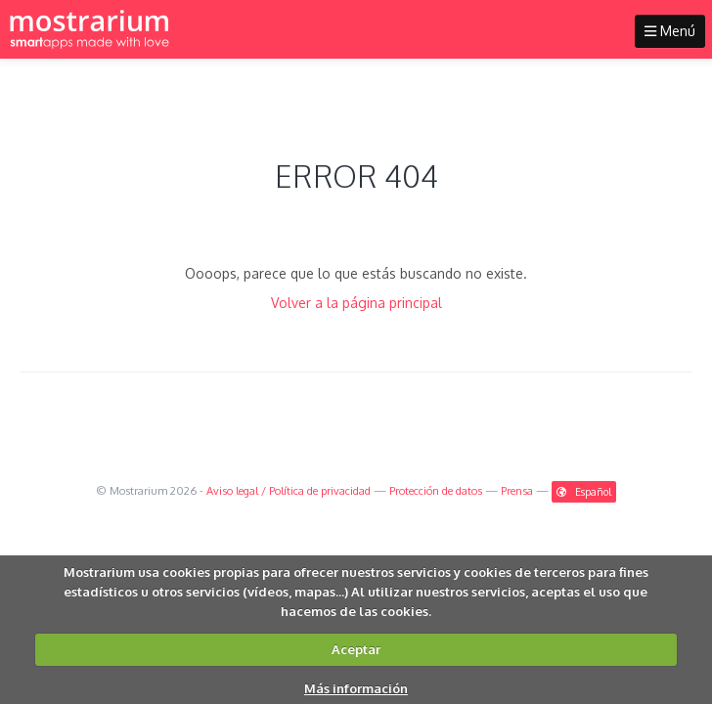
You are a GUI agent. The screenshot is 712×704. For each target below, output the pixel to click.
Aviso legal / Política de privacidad (288, 490)
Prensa (517, 490)
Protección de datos (435, 490)
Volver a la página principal (356, 302)
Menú (670, 30)
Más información (356, 688)
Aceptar (356, 649)
